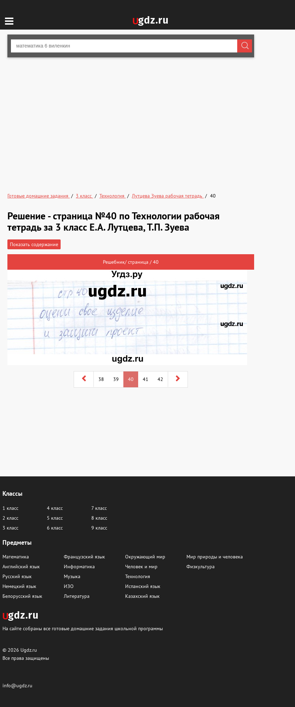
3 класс (10, 528)
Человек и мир (141, 566)
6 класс (55, 528)
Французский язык (84, 556)
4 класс (55, 508)
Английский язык (21, 566)
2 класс (10, 518)
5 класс (55, 518)
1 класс (10, 508)
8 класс (99, 518)
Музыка (72, 576)
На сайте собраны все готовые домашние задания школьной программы (82, 628)
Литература (77, 596)
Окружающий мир (145, 556)
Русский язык (17, 576)
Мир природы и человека (214, 556)
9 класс (99, 528)
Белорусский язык (22, 596)
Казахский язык (142, 596)
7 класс (99, 508)
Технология (137, 576)
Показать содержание (34, 244)
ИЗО (69, 586)
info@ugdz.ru (17, 685)
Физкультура (200, 566)
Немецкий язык (19, 586)
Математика (15, 556)
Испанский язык (142, 586)
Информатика (79, 566)
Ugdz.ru (28, 650)
